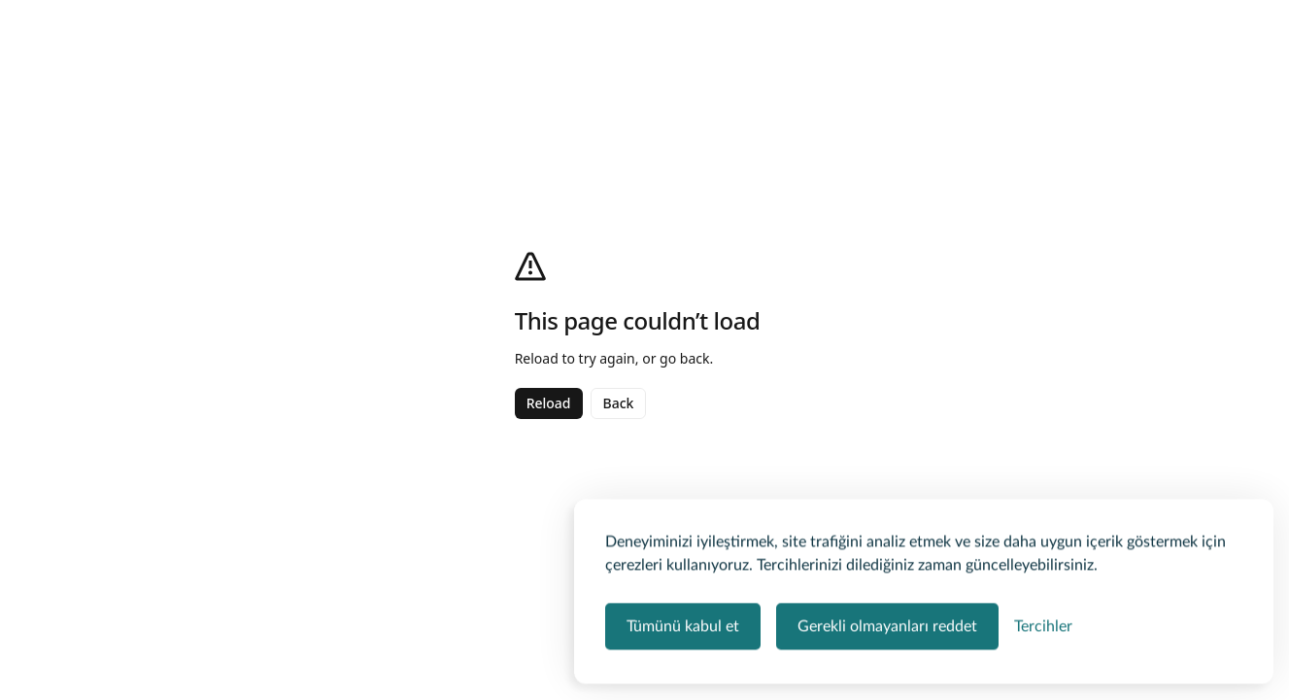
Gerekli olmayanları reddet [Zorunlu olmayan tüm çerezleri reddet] (887, 625)
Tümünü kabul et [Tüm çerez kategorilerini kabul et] (683, 625)
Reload (548, 403)
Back (618, 403)
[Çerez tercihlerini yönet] (1043, 625)
